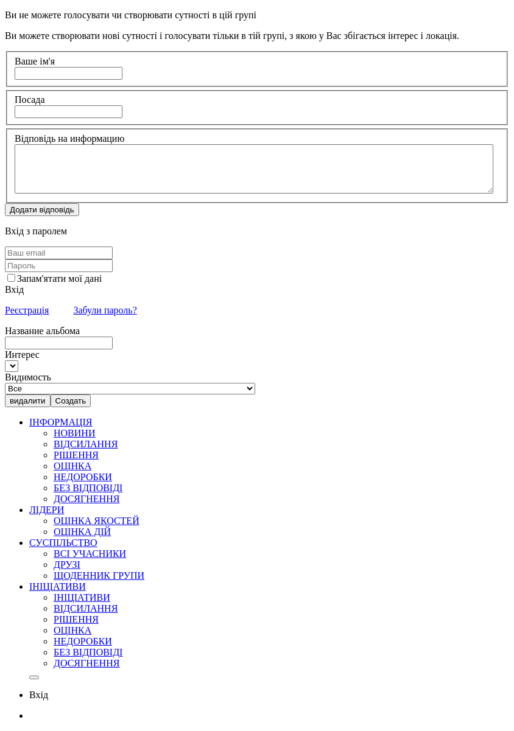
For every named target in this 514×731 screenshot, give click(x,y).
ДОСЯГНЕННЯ (86, 499)
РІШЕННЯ (76, 455)
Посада (30, 99)
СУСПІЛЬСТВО (63, 542)
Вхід (14, 289)
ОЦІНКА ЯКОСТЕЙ (96, 521)
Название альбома (42, 331)
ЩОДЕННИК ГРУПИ (99, 575)
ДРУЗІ (67, 564)
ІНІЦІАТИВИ (57, 586)
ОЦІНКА (72, 466)
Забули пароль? (104, 310)
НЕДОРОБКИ (83, 477)
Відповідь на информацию (69, 138)
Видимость (28, 377)
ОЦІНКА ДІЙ (82, 531)
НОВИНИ (74, 433)
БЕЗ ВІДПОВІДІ (88, 488)
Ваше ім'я (35, 61)
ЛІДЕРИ (46, 510)
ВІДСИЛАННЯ (86, 444)
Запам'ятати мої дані (59, 278)
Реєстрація (27, 310)
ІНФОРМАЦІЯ (61, 422)
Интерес (22, 354)
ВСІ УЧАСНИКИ (90, 553)
